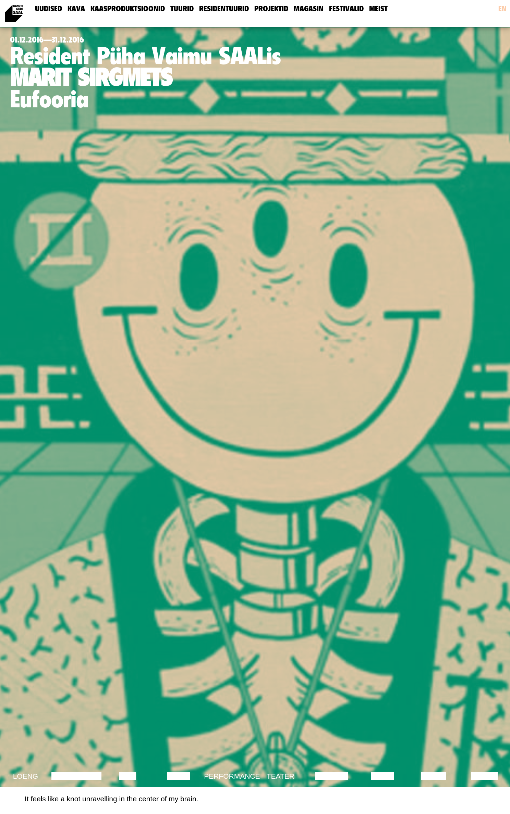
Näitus (484, 776)
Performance (232, 776)
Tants (178, 776)
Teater (280, 776)
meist (378, 9)
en (502, 9)
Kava (76, 9)
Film (127, 776)
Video (382, 776)
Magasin (309, 9)
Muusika (331, 776)
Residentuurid (224, 9)
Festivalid (346, 9)
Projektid (271, 9)
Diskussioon (76, 776)
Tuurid (182, 9)
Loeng (25, 776)
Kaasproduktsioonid (127, 9)
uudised (48, 9)
